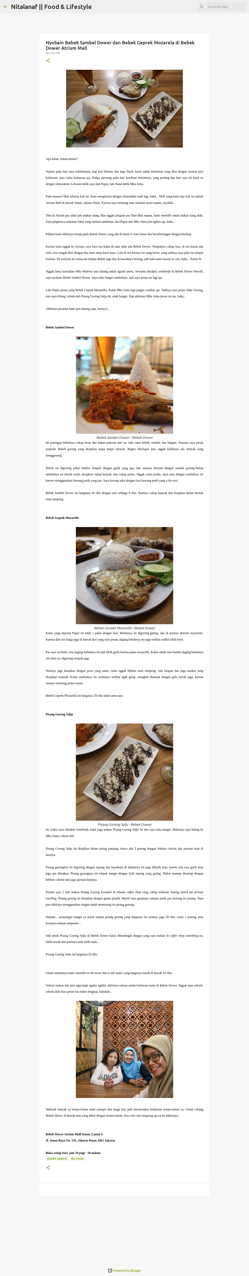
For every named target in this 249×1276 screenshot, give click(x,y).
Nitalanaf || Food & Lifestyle (51, 6)
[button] (48, 61)
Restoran (77, 1158)
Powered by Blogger (124, 1270)
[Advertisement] (124, 1229)
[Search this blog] (225, 6)
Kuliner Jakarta (57, 1158)
